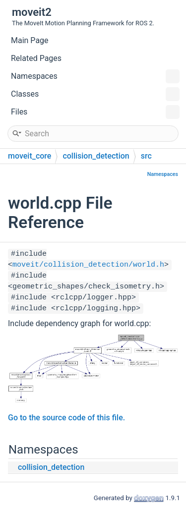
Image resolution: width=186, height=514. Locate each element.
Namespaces (95, 76)
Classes (95, 94)
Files (95, 112)
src (146, 156)
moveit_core (29, 156)
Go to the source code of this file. (66, 417)
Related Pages (36, 58)
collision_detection (95, 156)
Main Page (30, 40)
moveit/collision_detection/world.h (88, 265)
